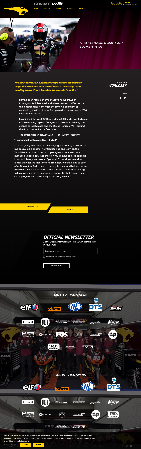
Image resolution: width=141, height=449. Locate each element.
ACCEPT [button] (25, 445)
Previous (32, 206)
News (69, 8)
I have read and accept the (61, 256)
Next (70, 209)
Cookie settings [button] (10, 444)
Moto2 (47, 8)
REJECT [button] (38, 445)
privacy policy (71, 256)
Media (81, 8)
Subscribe (56, 265)
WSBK (58, 8)
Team (35, 8)
